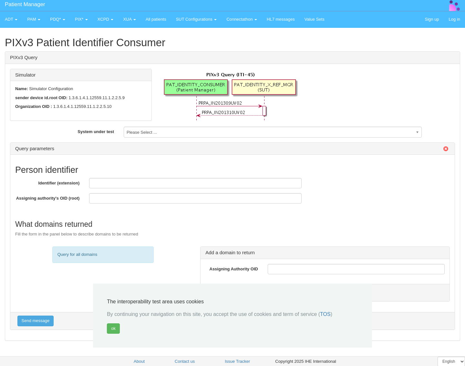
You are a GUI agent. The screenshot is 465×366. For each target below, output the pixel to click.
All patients (156, 19)
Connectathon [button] (241, 19)
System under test (96, 131)
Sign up (432, 19)
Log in (454, 19)
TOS (325, 314)
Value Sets (315, 19)
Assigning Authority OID (234, 269)
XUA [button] (129, 19)
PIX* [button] (81, 19)
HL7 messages (281, 19)
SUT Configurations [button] (196, 19)
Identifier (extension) (58, 183)
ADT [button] (11, 19)
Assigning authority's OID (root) (48, 198)
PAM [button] (33, 19)
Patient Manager (25, 4)
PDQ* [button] (57, 19)
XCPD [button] (106, 19)
